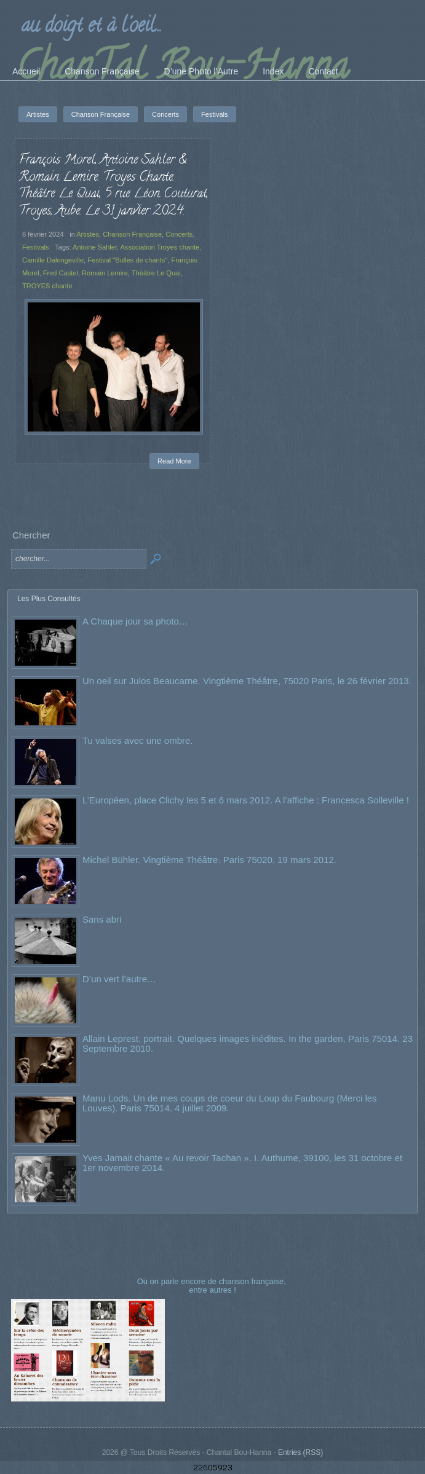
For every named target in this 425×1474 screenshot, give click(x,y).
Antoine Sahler (95, 247)
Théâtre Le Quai (156, 273)
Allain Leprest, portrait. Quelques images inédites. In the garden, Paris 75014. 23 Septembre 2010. (247, 1043)
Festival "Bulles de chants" (127, 260)
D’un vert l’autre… (119, 979)
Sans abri (101, 919)
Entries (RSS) (300, 1452)
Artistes (87, 234)
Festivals (35, 247)
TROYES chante (47, 286)
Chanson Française (132, 234)
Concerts (179, 234)
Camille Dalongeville (53, 260)
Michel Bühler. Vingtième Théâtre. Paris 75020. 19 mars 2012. (209, 859)
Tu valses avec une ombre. (137, 740)
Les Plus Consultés (49, 598)
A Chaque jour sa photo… (135, 621)
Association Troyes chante (159, 247)
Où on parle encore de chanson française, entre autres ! (212, 1286)
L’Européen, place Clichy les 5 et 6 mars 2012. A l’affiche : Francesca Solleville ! (245, 800)
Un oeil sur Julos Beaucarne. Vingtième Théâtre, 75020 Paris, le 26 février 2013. (246, 681)
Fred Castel (60, 273)
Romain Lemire (105, 273)
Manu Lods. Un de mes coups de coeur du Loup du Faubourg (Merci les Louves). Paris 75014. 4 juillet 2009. (229, 1103)
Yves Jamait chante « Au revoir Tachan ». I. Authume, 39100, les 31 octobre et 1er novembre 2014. (242, 1163)
